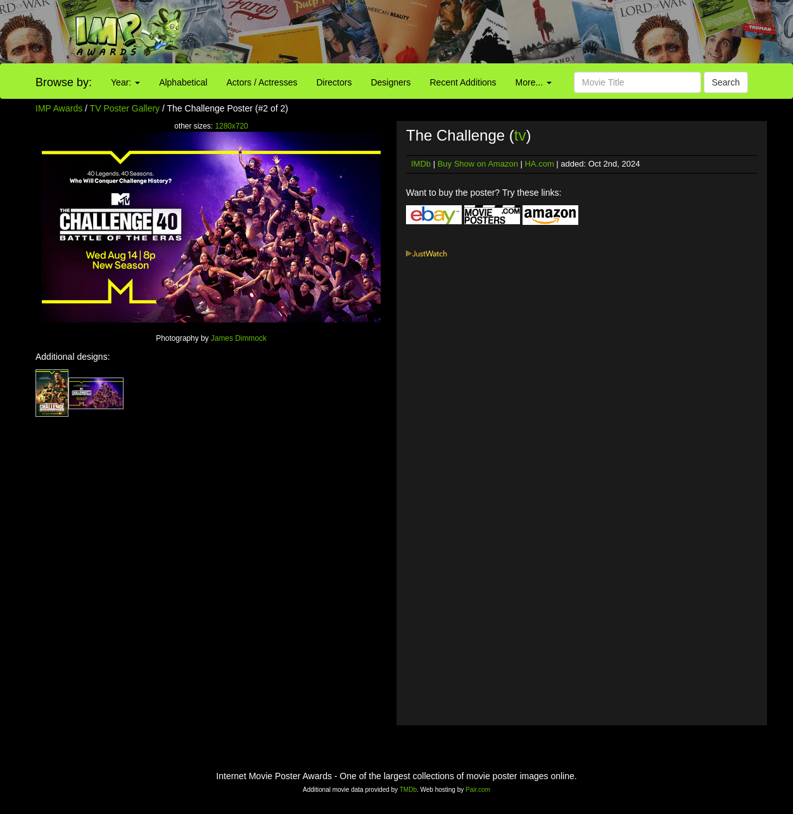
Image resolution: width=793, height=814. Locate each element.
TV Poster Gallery (125, 108)
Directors (334, 82)
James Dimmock (239, 338)
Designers (390, 82)
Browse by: (63, 82)
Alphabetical (183, 82)
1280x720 (231, 126)
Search (726, 82)
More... (534, 82)
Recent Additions (463, 82)
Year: (125, 82)
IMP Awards (58, 108)
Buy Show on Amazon (478, 164)
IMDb (421, 164)
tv (520, 135)
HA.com (539, 164)
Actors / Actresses (261, 82)
